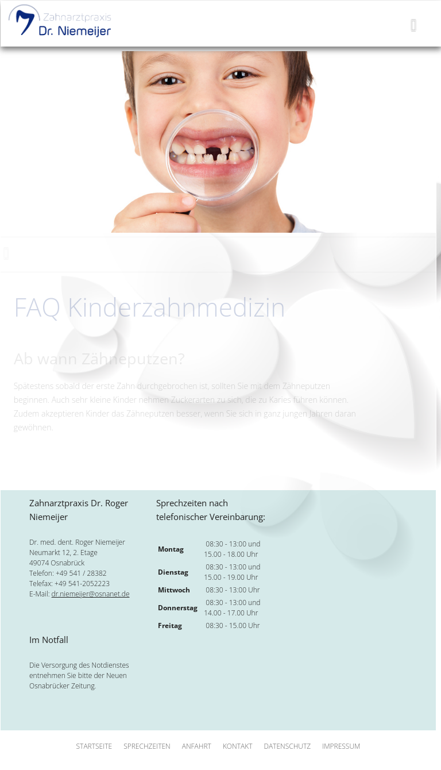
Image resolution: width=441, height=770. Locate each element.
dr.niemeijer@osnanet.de (91, 594)
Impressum (341, 746)
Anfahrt (196, 746)
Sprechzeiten (147, 746)
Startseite (94, 746)
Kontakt (238, 746)
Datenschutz (287, 746)
